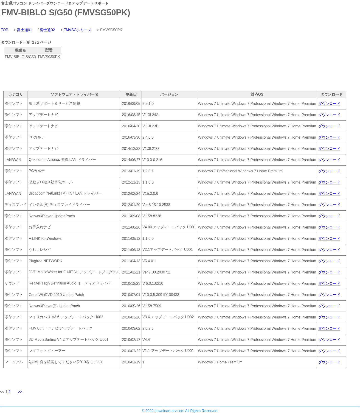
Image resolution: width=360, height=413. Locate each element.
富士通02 (47, 30)
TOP (4, 30)
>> (20, 392)
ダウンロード (329, 104)
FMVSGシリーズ (77, 30)
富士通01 (24, 30)
